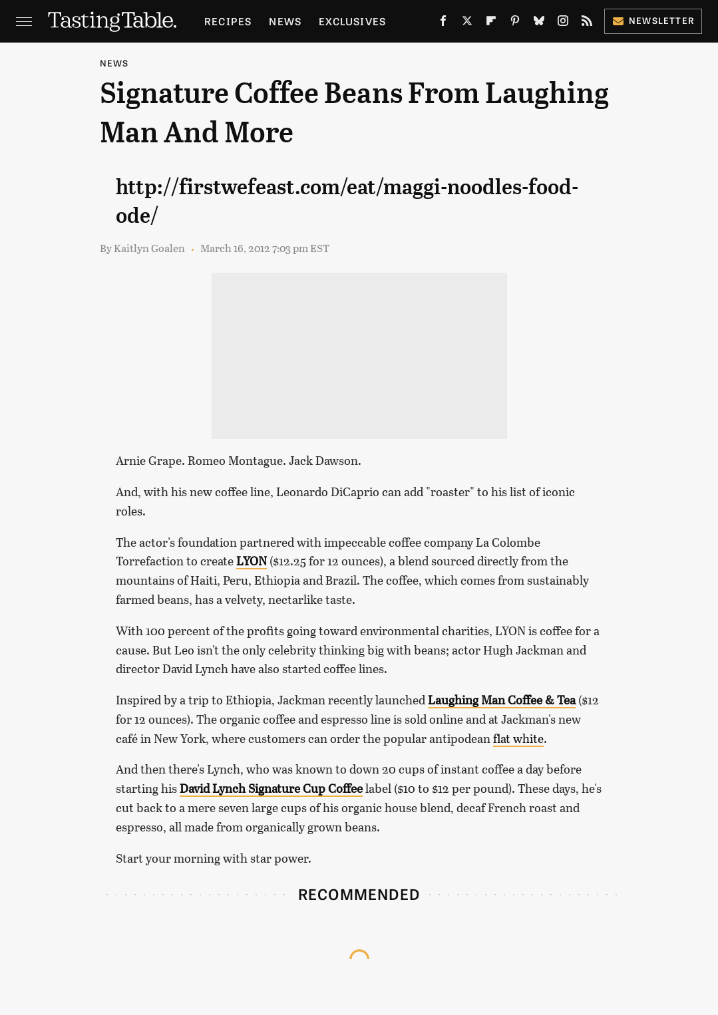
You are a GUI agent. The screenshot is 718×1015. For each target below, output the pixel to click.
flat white (518, 738)
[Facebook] (443, 24)
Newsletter (653, 20)
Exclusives (352, 21)
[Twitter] (467, 24)
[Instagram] (563, 24)
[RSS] (587, 24)
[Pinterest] (515, 24)
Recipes (228, 21)
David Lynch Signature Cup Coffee (271, 788)
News (285, 21)
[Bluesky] (539, 24)
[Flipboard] (491, 24)
